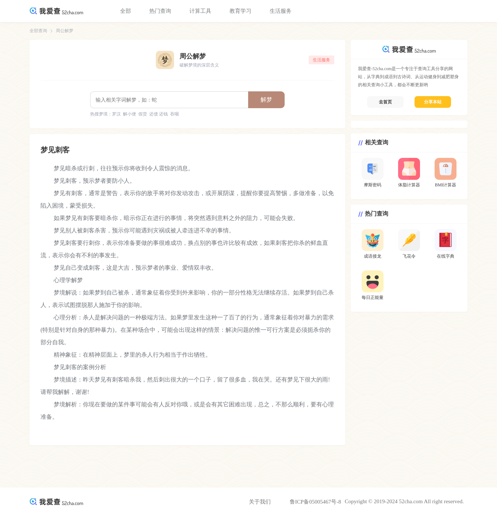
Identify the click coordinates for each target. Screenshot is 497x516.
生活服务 (281, 11)
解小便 (129, 114)
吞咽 (174, 114)
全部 (125, 11)
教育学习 (240, 11)
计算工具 (200, 11)
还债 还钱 (158, 114)
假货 (142, 114)
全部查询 (38, 30)
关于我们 (260, 502)
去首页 (385, 102)
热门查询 (160, 11)
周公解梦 (64, 30)
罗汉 (116, 114)
